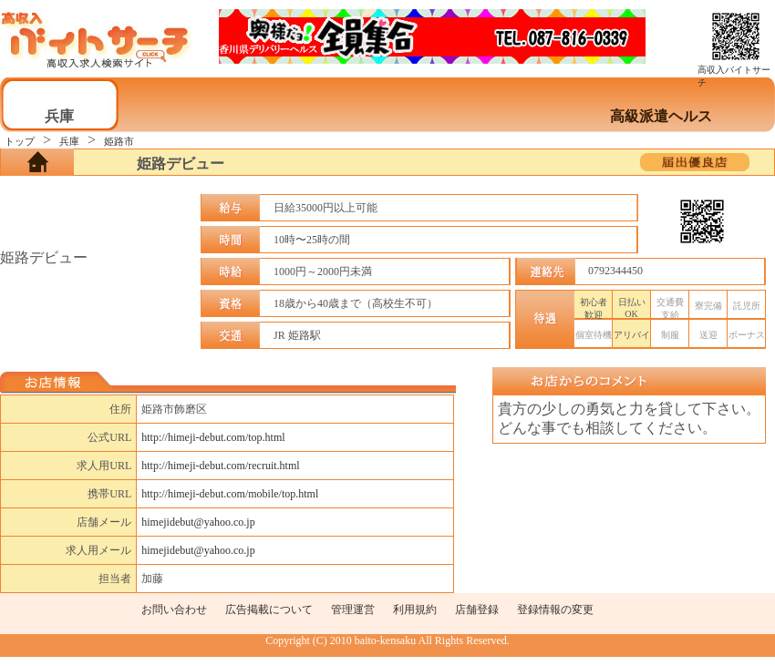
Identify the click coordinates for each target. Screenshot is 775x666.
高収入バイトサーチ (734, 71)
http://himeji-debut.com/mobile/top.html (229, 493)
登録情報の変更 (555, 609)
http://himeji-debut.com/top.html (212, 437)
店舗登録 (477, 609)
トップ (20, 141)
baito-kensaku (385, 640)
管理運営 (353, 609)
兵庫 (69, 141)
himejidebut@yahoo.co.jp (197, 522)
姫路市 (119, 141)
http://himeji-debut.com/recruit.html (220, 465)
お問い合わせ (174, 609)
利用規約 (415, 609)
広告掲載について (269, 609)
